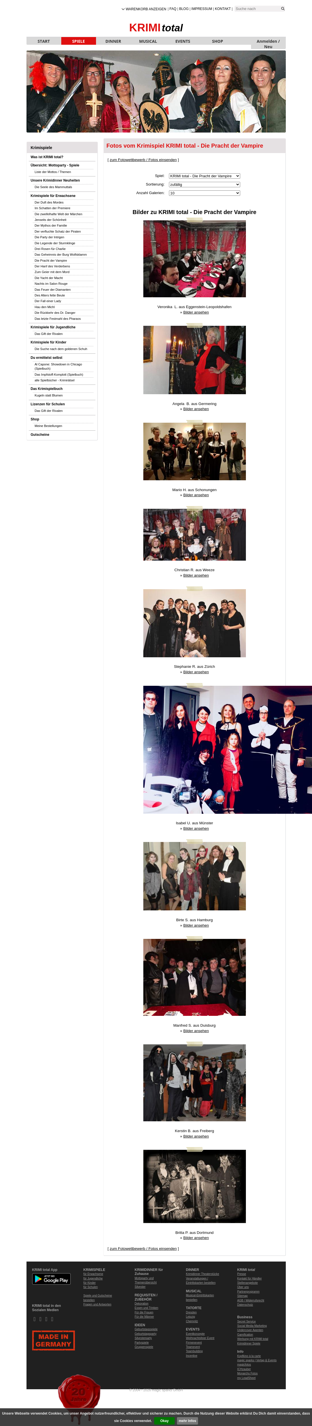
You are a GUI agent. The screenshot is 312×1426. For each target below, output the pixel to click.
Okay (164, 1421)
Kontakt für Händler (249, 1278)
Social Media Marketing (252, 1325)
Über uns (243, 1287)
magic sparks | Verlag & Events (257, 1360)
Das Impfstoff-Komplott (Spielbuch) (59, 374)
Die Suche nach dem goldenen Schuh (61, 349)
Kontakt (223, 9)
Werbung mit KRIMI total (252, 1338)
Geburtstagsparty (146, 1333)
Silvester (140, 1286)
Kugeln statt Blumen (49, 395)
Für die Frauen (144, 1312)
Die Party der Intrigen (49, 237)
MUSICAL (148, 41)
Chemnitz (192, 1321)
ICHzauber (244, 1369)
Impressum (201, 9)
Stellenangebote (247, 1282)
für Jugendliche (93, 1278)
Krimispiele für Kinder (48, 342)
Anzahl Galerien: (150, 193)
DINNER (113, 41)
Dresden (191, 1312)
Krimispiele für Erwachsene (53, 196)
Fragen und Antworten (97, 1304)
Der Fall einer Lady (48, 301)
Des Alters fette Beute (50, 295)
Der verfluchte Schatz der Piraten (58, 231)
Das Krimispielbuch (47, 389)
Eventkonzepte (195, 1333)
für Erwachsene (93, 1274)
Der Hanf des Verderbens (52, 266)
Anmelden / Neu (268, 41)
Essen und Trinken (146, 1307)
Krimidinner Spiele (248, 1343)
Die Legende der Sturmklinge (55, 243)
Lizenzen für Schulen (48, 404)
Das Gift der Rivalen (49, 333)
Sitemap (242, 1295)
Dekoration (141, 1303)
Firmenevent (194, 1342)
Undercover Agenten (250, 1330)
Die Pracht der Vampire (51, 260)
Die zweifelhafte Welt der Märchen (58, 214)
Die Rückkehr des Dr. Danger (55, 312)
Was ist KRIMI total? (47, 157)
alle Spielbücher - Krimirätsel (55, 380)
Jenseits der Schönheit (50, 219)
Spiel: (160, 176)
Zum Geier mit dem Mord (52, 272)
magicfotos (244, 1364)
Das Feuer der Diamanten (53, 289)
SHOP (217, 41)
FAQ (173, 9)
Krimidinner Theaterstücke (202, 1274)
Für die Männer (144, 1316)
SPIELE (78, 41)
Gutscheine (40, 435)
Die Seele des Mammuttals (53, 187)
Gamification (245, 1334)
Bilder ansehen (196, 312)
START (44, 41)
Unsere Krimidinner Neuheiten (55, 180)
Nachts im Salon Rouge (51, 283)
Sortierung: (155, 184)
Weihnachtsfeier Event (200, 1338)
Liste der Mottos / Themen (53, 172)
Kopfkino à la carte (249, 1356)
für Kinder (89, 1282)
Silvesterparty (143, 1338)
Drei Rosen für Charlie (50, 249)
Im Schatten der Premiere (52, 208)
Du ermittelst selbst (46, 358)
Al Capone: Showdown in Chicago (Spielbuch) (58, 366)
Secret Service (246, 1321)
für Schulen (90, 1287)
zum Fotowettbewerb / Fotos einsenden (143, 160)
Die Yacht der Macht (49, 278)
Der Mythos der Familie (51, 225)
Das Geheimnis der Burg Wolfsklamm (61, 254)
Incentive (191, 1355)
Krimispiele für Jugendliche (53, 327)
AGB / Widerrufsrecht (250, 1300)
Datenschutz (245, 1304)
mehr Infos (187, 1421)
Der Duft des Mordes (49, 202)
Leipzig (190, 1316)
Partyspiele (142, 1342)
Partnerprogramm (248, 1291)
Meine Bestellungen (48, 426)
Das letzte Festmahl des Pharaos (58, 318)
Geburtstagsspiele (146, 1329)
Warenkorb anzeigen (146, 9)
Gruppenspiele (144, 1346)
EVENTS (183, 41)
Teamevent (193, 1346)
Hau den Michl (45, 307)
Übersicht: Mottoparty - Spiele (55, 165)
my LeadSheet (246, 1378)
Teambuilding (194, 1351)
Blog (184, 9)
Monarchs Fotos (247, 1373)
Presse (241, 1274)
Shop (35, 419)
